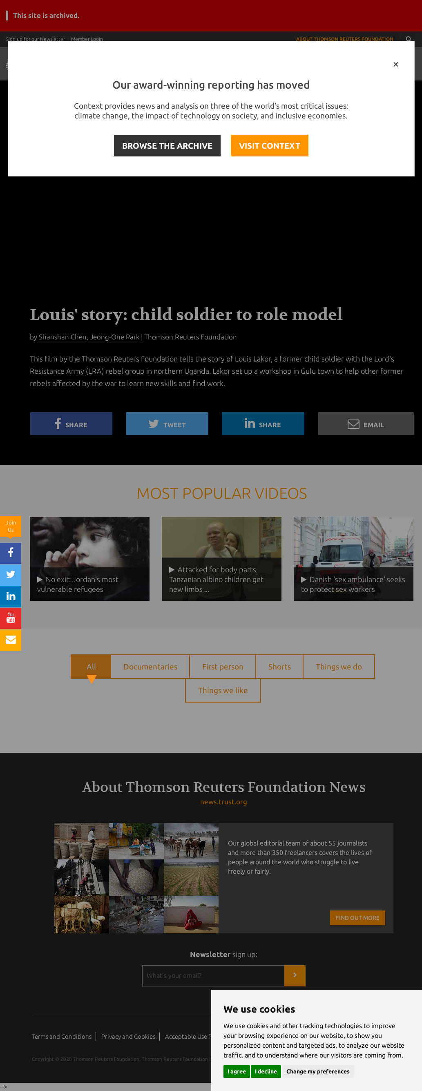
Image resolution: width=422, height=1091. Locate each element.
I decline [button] (266, 1071)
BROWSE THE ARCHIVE (167, 145)
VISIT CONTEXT (269, 145)
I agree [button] (237, 1071)
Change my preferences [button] (318, 1071)
